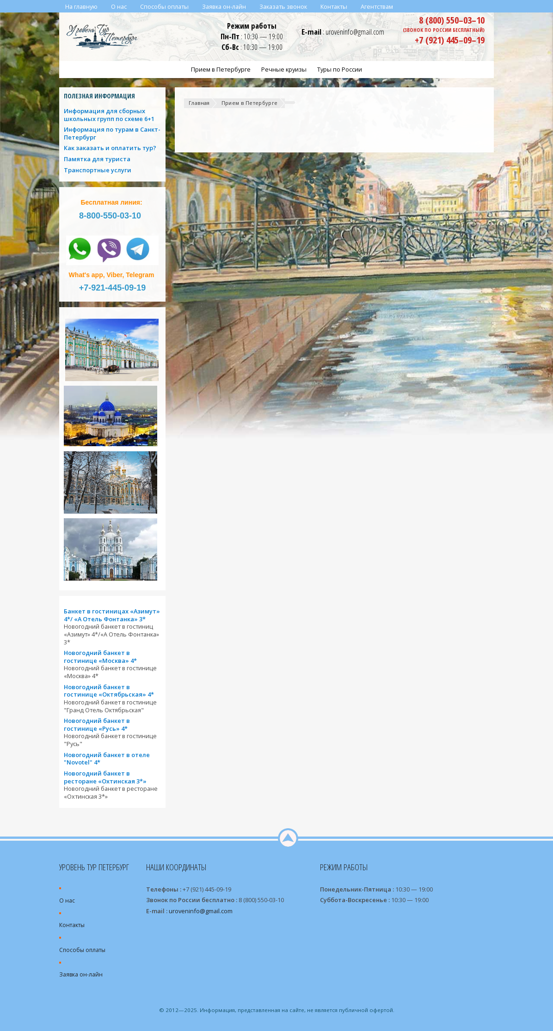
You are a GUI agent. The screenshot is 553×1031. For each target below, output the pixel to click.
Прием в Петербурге (249, 102)
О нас (67, 900)
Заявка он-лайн (81, 974)
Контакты (72, 925)
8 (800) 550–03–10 (452, 19)
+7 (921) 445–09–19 (450, 39)
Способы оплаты (82, 950)
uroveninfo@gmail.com (355, 31)
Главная (199, 102)
